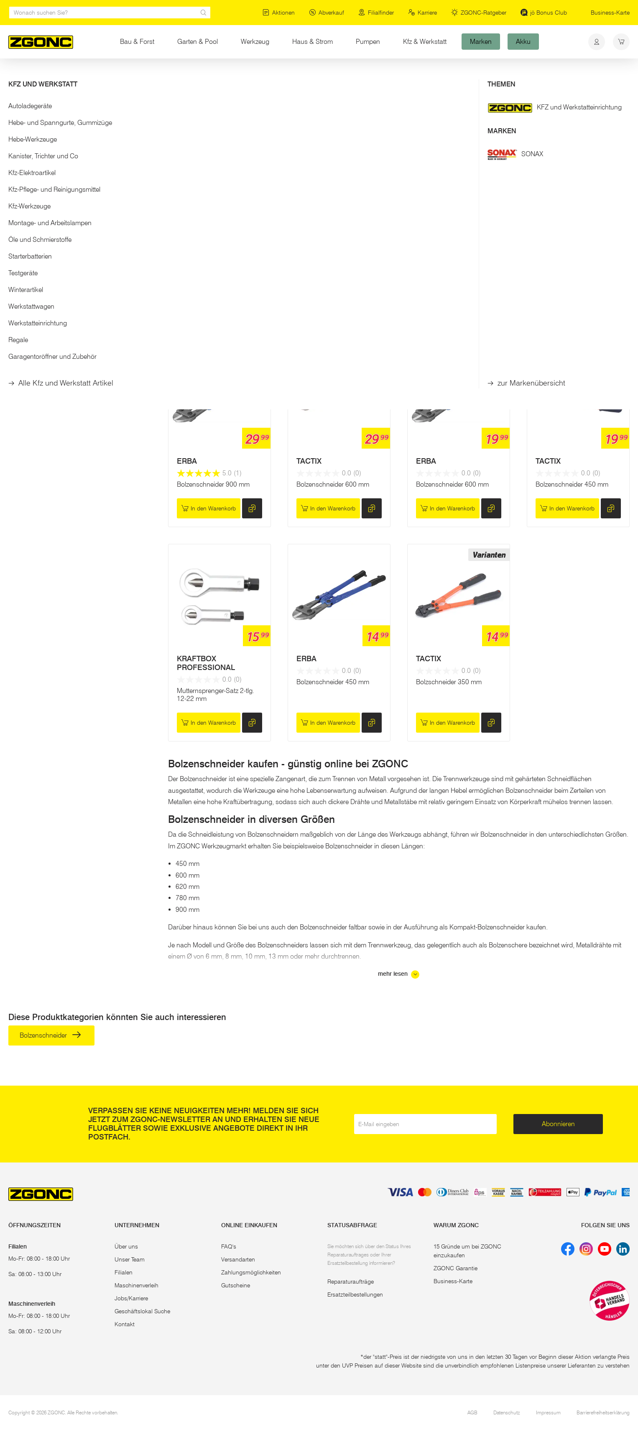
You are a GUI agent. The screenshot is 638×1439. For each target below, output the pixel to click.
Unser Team (130, 1259)
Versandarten (238, 1259)
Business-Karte (610, 12)
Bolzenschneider (48, 126)
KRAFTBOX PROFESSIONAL (206, 663)
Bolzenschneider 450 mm (572, 484)
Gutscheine (235, 1285)
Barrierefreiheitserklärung (603, 1412)
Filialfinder (376, 12)
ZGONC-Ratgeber (478, 12)
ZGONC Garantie (455, 1268)
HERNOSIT (196, 255)
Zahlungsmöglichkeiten (251, 1272)
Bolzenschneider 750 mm (572, 279)
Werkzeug (255, 42)
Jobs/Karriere (131, 1298)
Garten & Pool (197, 42)
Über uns (126, 1246)
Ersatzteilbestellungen (355, 1294)
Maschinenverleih (136, 1285)
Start (14, 74)
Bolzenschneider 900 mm (452, 279)
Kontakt (125, 1324)
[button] (80, 108)
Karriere (422, 12)
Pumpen (368, 42)
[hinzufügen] (252, 311)
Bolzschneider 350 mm (449, 682)
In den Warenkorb (328, 311)
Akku (523, 42)
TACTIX (428, 255)
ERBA (187, 461)
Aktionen (279, 12)
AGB (472, 1412)
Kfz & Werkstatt (425, 42)
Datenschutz (506, 1412)
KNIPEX (310, 255)
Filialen (124, 1272)
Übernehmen (79, 246)
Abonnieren (558, 1124)
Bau (76, 74)
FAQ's (228, 1246)
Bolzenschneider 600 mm (332, 484)
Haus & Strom (312, 42)
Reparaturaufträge (350, 1281)
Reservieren (208, 311)
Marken (481, 42)
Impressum (548, 1412)
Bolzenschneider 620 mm (213, 279)
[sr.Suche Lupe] (204, 12)
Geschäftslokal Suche (142, 1311)
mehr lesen (398, 974)
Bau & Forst (137, 42)
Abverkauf (326, 12)
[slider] (17, 199)
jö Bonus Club (544, 12)
